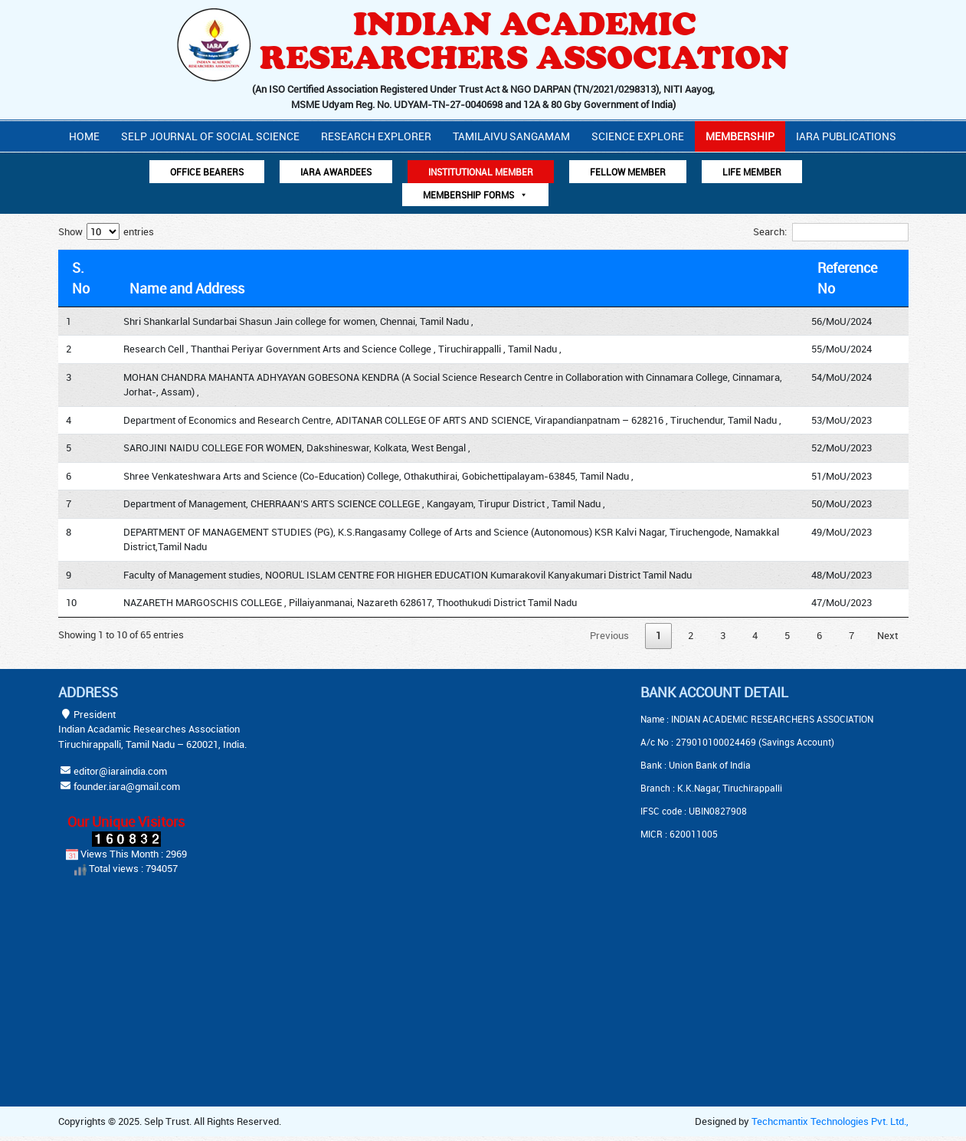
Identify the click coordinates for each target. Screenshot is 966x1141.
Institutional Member (480, 172)
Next (887, 635)
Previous (609, 635)
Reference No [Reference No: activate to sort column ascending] (847, 277)
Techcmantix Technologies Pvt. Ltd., (830, 1121)
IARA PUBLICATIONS (846, 136)
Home (84, 136)
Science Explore (637, 136)
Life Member (751, 172)
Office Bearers (207, 172)
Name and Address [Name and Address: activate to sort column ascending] (186, 288)
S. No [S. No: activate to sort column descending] (81, 277)
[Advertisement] (445, 780)
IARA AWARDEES (336, 172)
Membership (740, 136)
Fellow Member (628, 172)
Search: (831, 232)
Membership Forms (475, 195)
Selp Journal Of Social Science (210, 136)
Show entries (106, 231)
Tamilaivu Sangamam (511, 136)
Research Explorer (376, 136)
